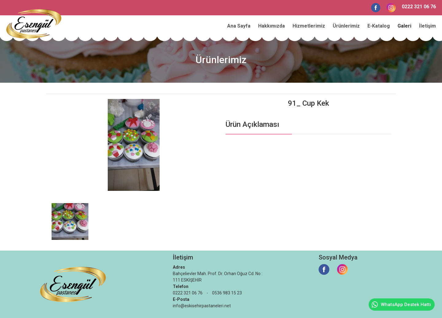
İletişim (427, 26)
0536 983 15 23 (227, 292)
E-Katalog (378, 26)
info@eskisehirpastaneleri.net (202, 305)
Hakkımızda (271, 26)
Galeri (404, 26)
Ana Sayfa (238, 26)
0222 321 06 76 (419, 6)
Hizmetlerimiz (309, 26)
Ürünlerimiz (346, 26)
